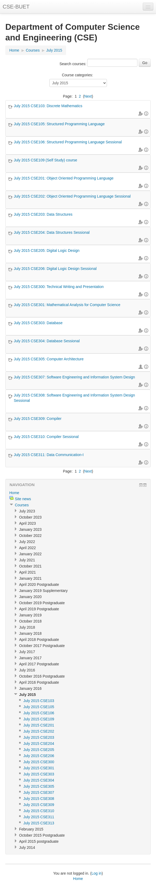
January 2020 (30, 597)
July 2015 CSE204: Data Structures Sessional (52, 232)
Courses (33, 50)
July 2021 (27, 560)
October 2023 (30, 517)
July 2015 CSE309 (38, 805)
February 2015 (31, 829)
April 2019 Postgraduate (39, 609)
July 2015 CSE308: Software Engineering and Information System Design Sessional (74, 398)
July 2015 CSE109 (38, 719)
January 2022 (30, 554)
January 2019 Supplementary (43, 590)
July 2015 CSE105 (38, 707)
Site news (23, 499)
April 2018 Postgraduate (39, 639)
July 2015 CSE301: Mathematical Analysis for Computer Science (67, 305)
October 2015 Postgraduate (42, 835)
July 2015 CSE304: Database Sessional (47, 341)
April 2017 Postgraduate (39, 664)
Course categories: (77, 75)
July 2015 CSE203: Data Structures (43, 214)
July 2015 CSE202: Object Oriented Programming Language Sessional (72, 196)
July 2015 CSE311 (38, 817)
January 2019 (30, 615)
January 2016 (30, 688)
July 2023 (27, 511)
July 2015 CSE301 (38, 768)
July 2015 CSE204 (38, 743)
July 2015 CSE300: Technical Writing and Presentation (59, 287)
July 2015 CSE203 (38, 737)
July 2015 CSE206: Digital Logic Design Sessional (55, 268)
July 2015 (54, 50)
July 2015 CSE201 (38, 725)
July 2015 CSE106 (38, 713)
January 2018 (30, 633)
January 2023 (30, 529)
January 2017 (30, 658)
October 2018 (30, 621)
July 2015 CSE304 (38, 780)
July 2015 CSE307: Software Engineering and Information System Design (74, 377)
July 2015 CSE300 (38, 762)
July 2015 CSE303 (38, 774)
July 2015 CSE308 (38, 798)
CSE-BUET (16, 7)
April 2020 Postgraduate (39, 584)
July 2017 (27, 652)
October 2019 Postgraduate (42, 603)
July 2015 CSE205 (38, 750)
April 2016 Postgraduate (39, 682)
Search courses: (73, 64)
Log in (97, 873)
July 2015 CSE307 (38, 792)
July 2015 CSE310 (38, 811)
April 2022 (27, 548)
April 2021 (27, 572)
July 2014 (27, 847)
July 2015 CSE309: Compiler (38, 418)
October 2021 (30, 566)
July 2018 (27, 627)
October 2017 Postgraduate (42, 646)
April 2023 (27, 523)
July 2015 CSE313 (38, 823)
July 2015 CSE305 (38, 786)
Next (88, 96)
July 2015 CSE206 (38, 756)
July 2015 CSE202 (38, 731)
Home (14, 50)
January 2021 (30, 578)
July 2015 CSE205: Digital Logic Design (46, 250)
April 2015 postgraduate (39, 841)
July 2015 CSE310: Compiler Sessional (46, 437)
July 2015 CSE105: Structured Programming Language (59, 124)
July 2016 (27, 670)
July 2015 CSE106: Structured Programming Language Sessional (68, 142)
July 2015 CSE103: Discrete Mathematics (48, 106)
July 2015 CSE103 (38, 701)
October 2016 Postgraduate (42, 676)
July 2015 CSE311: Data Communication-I (49, 455)
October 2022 (30, 535)
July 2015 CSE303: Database (38, 323)
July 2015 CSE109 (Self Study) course (45, 160)
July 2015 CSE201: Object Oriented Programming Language (64, 178)
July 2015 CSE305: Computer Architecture (49, 359)
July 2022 (27, 542)
